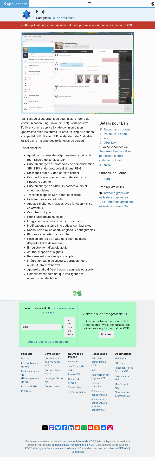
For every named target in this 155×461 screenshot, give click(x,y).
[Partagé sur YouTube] (90, 426)
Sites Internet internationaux (122, 394)
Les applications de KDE (30, 365)
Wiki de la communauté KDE (98, 362)
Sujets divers (75, 387)
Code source (52, 386)
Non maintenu (64, 18)
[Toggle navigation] (89, 4)
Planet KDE (74, 374)
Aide (93, 370)
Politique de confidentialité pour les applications (99, 404)
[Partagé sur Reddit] (77, 426)
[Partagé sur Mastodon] (51, 426)
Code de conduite (96, 385)
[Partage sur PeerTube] (97, 426)
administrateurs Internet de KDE (76, 441)
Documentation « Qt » (53, 372)
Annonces (73, 361)
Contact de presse (74, 381)
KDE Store (120, 358)
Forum (108, 178)
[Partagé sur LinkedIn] (71, 426)
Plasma (25, 358)
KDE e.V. (119, 363)
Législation (77, 451)
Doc (102, 201)
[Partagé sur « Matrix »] (45, 426)
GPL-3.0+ (110, 142)
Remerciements (77, 392)
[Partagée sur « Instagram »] (110, 426)
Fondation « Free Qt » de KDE (124, 369)
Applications (14, 5)
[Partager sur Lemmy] (84, 426)
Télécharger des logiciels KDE (100, 376)
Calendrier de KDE (122, 378)
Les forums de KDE (76, 368)
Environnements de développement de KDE (30, 376)
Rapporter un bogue (117, 129)
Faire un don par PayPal (69, 327)
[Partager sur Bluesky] (58, 426)
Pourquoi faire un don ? (58, 310)
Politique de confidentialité (99, 393)
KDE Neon (26, 391)
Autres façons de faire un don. (48, 341)
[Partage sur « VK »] (103, 426)
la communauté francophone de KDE (73, 444)
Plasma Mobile (29, 386)
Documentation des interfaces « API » (53, 362)
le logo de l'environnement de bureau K (58, 448)
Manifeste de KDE (122, 386)
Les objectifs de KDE (54, 380)
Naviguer (107, 334)
